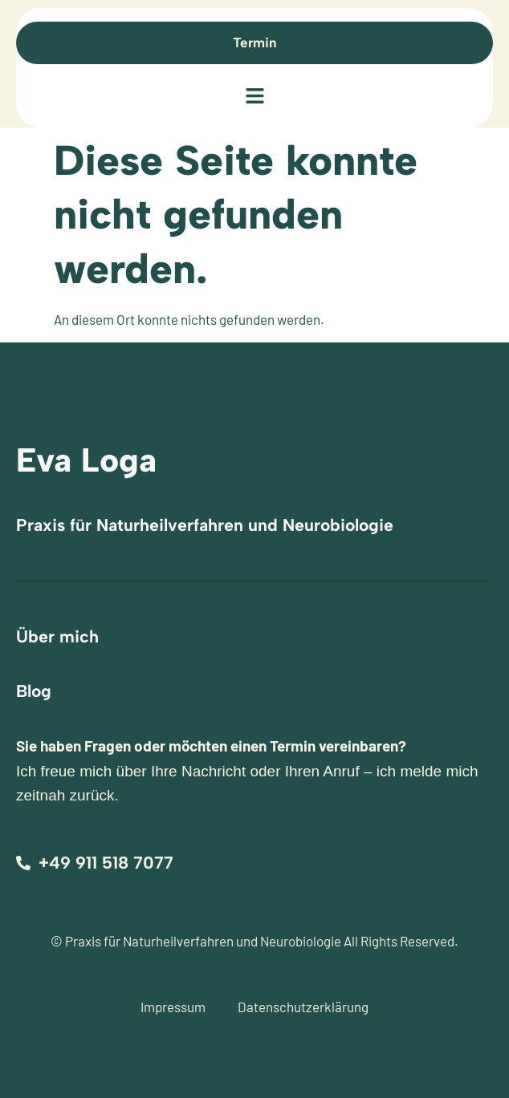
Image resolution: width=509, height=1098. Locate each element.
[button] (254, 97)
